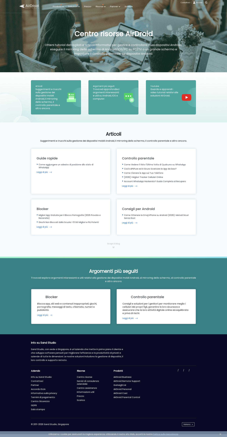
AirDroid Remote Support (127, 381)
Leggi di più (42, 172)
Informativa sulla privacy (44, 393)
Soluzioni (74, 6)
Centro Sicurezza (40, 401)
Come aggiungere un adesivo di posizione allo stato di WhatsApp (66, 166)
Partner (115, 6)
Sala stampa (38, 409)
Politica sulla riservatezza (165, 434)
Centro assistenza (87, 387)
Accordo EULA (38, 389)
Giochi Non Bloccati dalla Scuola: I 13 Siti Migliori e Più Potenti (69, 222)
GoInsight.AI (120, 385)
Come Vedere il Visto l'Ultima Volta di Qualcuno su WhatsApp (155, 164)
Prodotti (58, 6)
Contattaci (185, 2)
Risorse (101, 6)
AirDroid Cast (121, 393)
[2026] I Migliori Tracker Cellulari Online (143, 177)
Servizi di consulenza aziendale (88, 382)
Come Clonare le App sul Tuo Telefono (143, 173)
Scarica (129, 6)
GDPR (34, 405)
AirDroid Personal (122, 389)
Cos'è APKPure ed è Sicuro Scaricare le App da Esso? (150, 168)
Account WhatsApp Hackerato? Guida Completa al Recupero (155, 181)
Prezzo (87, 6)
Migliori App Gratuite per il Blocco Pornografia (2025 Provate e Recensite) (70, 217)
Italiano (187, 424)
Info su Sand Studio (41, 376)
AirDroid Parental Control (127, 397)
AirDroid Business (122, 376)
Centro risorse (84, 376)
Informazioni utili (85, 392)
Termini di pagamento (43, 397)
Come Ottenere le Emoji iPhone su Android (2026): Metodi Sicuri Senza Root (156, 217)
